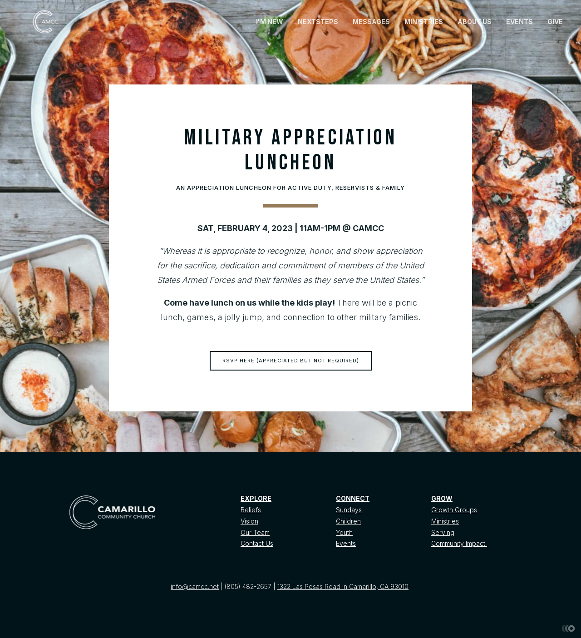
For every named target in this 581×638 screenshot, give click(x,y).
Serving (442, 532)
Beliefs (251, 510)
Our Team (255, 532)
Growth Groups (454, 510)
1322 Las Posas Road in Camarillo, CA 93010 (343, 586)
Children (348, 521)
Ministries (445, 521)
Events (346, 543)
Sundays (349, 510)
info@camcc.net (195, 586)
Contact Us (257, 543)
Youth (344, 532)
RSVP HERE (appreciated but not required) (290, 360)
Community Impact (459, 543)
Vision (249, 521)
